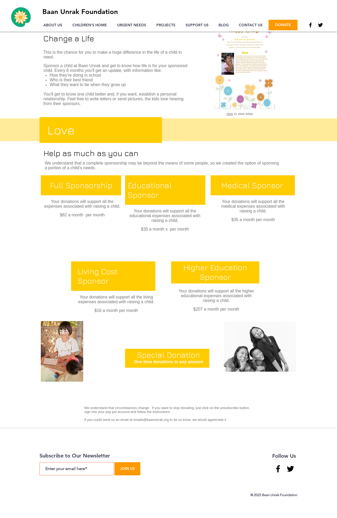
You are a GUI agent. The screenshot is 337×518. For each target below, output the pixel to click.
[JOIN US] (127, 468)
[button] (53, 25)
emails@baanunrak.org (151, 420)
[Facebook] (310, 25)
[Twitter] (320, 25)
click (229, 114)
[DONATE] (283, 25)
